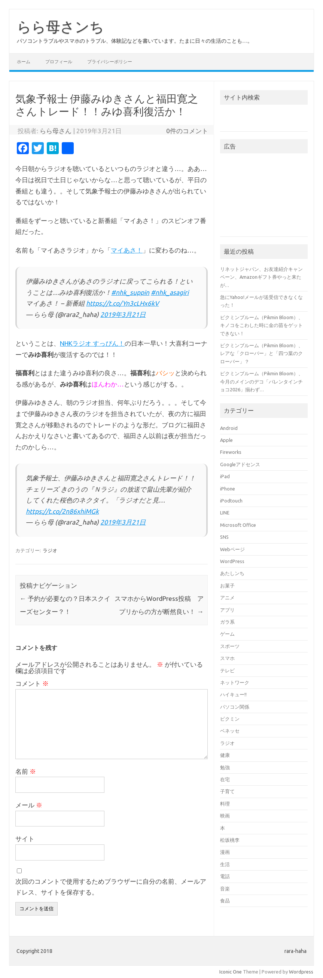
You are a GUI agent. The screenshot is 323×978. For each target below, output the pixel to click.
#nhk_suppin (130, 292)
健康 (225, 755)
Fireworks (230, 452)
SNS (224, 537)
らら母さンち (60, 26)
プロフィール (58, 61)
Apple (226, 440)
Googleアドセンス (240, 464)
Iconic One (230, 971)
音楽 (225, 888)
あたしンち (232, 573)
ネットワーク (234, 682)
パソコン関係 (234, 706)
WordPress (232, 561)
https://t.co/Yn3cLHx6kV (122, 303)
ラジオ (50, 550)
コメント (32, 683)
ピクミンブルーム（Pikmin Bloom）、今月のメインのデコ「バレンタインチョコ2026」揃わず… (261, 381)
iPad (225, 476)
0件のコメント (187, 130)
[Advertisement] (263, 197)
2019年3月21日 (123, 314)
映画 (225, 815)
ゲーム (227, 633)
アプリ (227, 609)
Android (229, 428)
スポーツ (230, 646)
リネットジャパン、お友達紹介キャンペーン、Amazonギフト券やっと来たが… (261, 277)
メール (28, 805)
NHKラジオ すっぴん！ (92, 343)
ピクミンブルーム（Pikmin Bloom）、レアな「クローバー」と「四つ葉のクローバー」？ (261, 353)
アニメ (227, 597)
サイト (24, 838)
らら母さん (55, 130)
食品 (225, 900)
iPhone (227, 488)
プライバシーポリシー (109, 61)
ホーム (23, 61)
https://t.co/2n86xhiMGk (62, 511)
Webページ (232, 549)
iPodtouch (231, 500)
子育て (227, 791)
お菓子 (227, 585)
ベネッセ (230, 730)
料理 (225, 803)
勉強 (225, 767)
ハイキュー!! (233, 694)
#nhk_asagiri (170, 292)
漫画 (225, 852)
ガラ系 (227, 621)
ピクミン (230, 718)
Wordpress (301, 971)
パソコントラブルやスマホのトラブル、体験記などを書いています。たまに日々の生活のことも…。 (135, 41)
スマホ (227, 658)
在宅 (225, 779)
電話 (225, 876)
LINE (224, 512)
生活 (225, 864)
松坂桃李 (230, 840)
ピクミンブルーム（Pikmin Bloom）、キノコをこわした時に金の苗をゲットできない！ (261, 325)
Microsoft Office (238, 525)
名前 (25, 771)
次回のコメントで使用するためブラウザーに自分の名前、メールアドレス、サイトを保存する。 (110, 887)
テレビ (227, 670)
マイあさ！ (127, 250)
